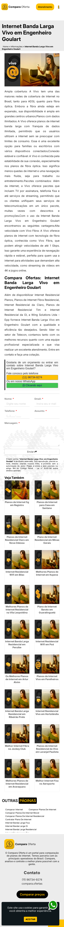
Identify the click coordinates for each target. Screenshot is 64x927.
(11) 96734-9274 (32, 377)
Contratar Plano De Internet (18, 819)
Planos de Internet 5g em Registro (17, 503)
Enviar (32, 451)
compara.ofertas (32, 883)
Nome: (9, 398)
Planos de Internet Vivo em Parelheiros (47, 678)
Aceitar (30, 919)
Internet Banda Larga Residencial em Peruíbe (17, 644)
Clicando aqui (32, 385)
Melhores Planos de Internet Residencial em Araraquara (17, 783)
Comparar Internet (14, 809)
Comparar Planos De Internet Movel (22, 813)
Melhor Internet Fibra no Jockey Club (17, 747)
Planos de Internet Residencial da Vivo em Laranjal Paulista (47, 748)
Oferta (20, 844)
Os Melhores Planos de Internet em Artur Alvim (17, 679)
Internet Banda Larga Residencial (20, 829)
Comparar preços (33, 894)
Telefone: (10, 410)
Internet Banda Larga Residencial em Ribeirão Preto (17, 714)
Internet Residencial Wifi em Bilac (17, 573)
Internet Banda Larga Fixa (17, 823)
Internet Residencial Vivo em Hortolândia (47, 712)
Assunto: (40, 410)
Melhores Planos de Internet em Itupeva (47, 573)
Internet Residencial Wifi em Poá (47, 643)
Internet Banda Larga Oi (16, 826)
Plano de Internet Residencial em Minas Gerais (47, 539)
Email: (38, 398)
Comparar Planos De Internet (42, 809)
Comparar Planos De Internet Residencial (24, 816)
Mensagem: (12, 423)
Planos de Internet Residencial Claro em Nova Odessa (17, 539)
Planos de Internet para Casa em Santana (47, 505)
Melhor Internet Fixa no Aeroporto (47, 782)
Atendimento (45, 6)
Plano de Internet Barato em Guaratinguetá (47, 609)
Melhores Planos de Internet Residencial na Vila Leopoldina (17, 609)
